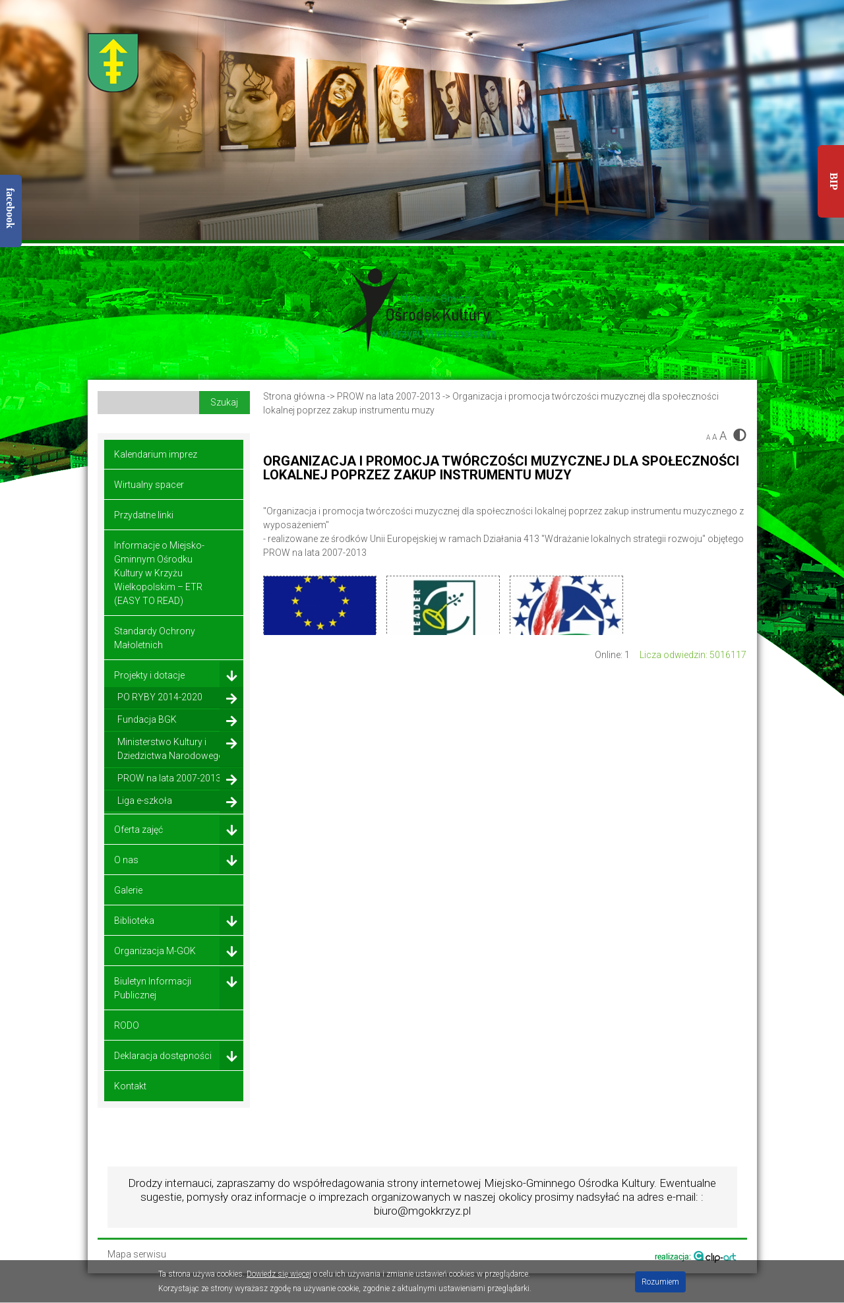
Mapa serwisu (136, 1254)
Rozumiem (660, 1282)
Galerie (128, 890)
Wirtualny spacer (149, 484)
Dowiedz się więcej (279, 1274)
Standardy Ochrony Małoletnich (154, 638)
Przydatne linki (143, 515)
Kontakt (130, 1086)
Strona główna (294, 396)
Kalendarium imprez (155, 454)
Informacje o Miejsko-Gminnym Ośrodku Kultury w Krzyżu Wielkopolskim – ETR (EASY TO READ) (159, 573)
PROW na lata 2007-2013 (389, 396)
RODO (126, 1025)
